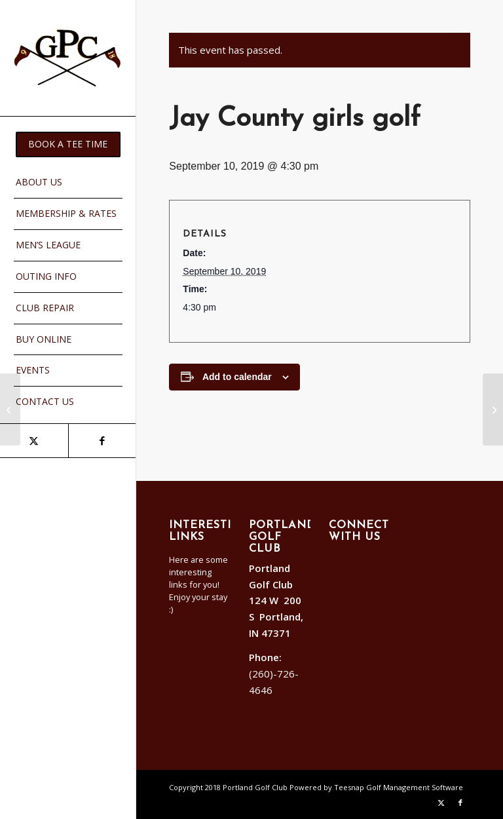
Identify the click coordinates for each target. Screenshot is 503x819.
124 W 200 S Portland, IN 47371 (276, 616)
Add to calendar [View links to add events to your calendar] (237, 376)
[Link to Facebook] (102, 440)
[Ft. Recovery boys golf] (10, 409)
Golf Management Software (414, 787)
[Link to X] (34, 440)
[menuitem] (68, 144)
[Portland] (68, 58)
